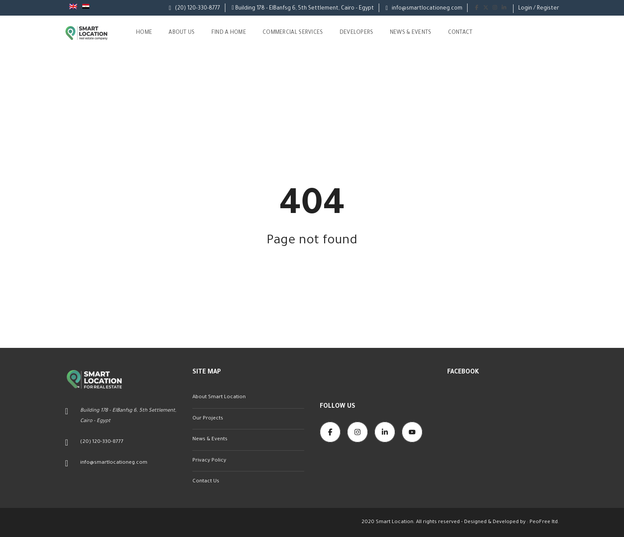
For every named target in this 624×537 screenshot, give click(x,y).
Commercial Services (293, 33)
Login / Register (538, 9)
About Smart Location (219, 397)
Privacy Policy (209, 461)
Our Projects (207, 419)
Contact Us (205, 482)
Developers (357, 33)
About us (182, 33)
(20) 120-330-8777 (194, 9)
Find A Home (228, 33)
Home (144, 33)
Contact (460, 33)
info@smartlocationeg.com (424, 9)
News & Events (411, 33)
